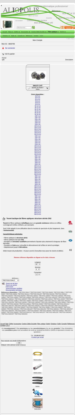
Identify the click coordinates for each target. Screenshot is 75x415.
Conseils (20, 36)
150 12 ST (37, 148)
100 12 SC (37, 129)
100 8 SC (38, 124)
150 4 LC (38, 136)
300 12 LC (37, 186)
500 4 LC (38, 196)
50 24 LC (38, 111)
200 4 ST (38, 158)
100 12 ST (37, 128)
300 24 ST (37, 192)
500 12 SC (37, 209)
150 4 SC (38, 139)
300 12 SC (37, 189)
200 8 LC (38, 161)
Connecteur (37, 272)
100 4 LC (38, 116)
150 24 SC (37, 154)
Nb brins (37, 267)
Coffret (17, 32)
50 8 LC (37, 101)
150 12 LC (37, 146)
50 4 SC (37, 99)
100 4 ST (38, 118)
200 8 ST (38, 163)
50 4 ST (37, 98)
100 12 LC (37, 126)
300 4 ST (38, 177)
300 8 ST (38, 182)
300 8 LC (38, 181)
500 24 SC (37, 214)
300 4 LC (38, 176)
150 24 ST (37, 153)
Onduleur (6, 36)
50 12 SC (38, 109)
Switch (63, 32)
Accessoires (25, 32)
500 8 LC (38, 201)
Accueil (5, 31)
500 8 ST (38, 202)
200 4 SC (38, 159)
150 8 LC (38, 141)
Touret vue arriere (11, 285)
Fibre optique (53, 31)
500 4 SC (38, 199)
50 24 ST (38, 113)
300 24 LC (37, 191)
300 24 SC (37, 194)
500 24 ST (37, 212)
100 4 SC (38, 119)
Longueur (38, 262)
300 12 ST (37, 187)
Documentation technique (14, 290)
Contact (35, 36)
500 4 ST (38, 197)
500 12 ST (37, 207)
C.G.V (41, 36)
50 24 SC (38, 114)
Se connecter (10, 48)
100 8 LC (38, 121)
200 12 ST (37, 167)
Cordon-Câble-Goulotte (38, 32)
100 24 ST (37, 133)
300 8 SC (38, 184)
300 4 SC (38, 179)
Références (28, 36)
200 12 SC (37, 169)
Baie (10, 32)
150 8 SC (38, 144)
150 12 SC (37, 149)
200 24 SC (37, 174)
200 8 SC (38, 164)
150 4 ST (38, 138)
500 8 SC (38, 204)
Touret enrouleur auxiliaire (14, 288)
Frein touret (9, 287)
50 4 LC (37, 96)
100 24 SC (37, 134)
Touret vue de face (12, 283)
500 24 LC (37, 211)
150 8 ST (38, 143)
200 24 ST (37, 172)
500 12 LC (37, 206)
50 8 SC (37, 104)
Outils (13, 36)
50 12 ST (38, 108)
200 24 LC (37, 171)
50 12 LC (38, 106)
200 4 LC (38, 156)
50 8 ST (37, 103)
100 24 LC (37, 131)
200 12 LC (37, 166)
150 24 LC (37, 151)
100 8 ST (38, 123)
